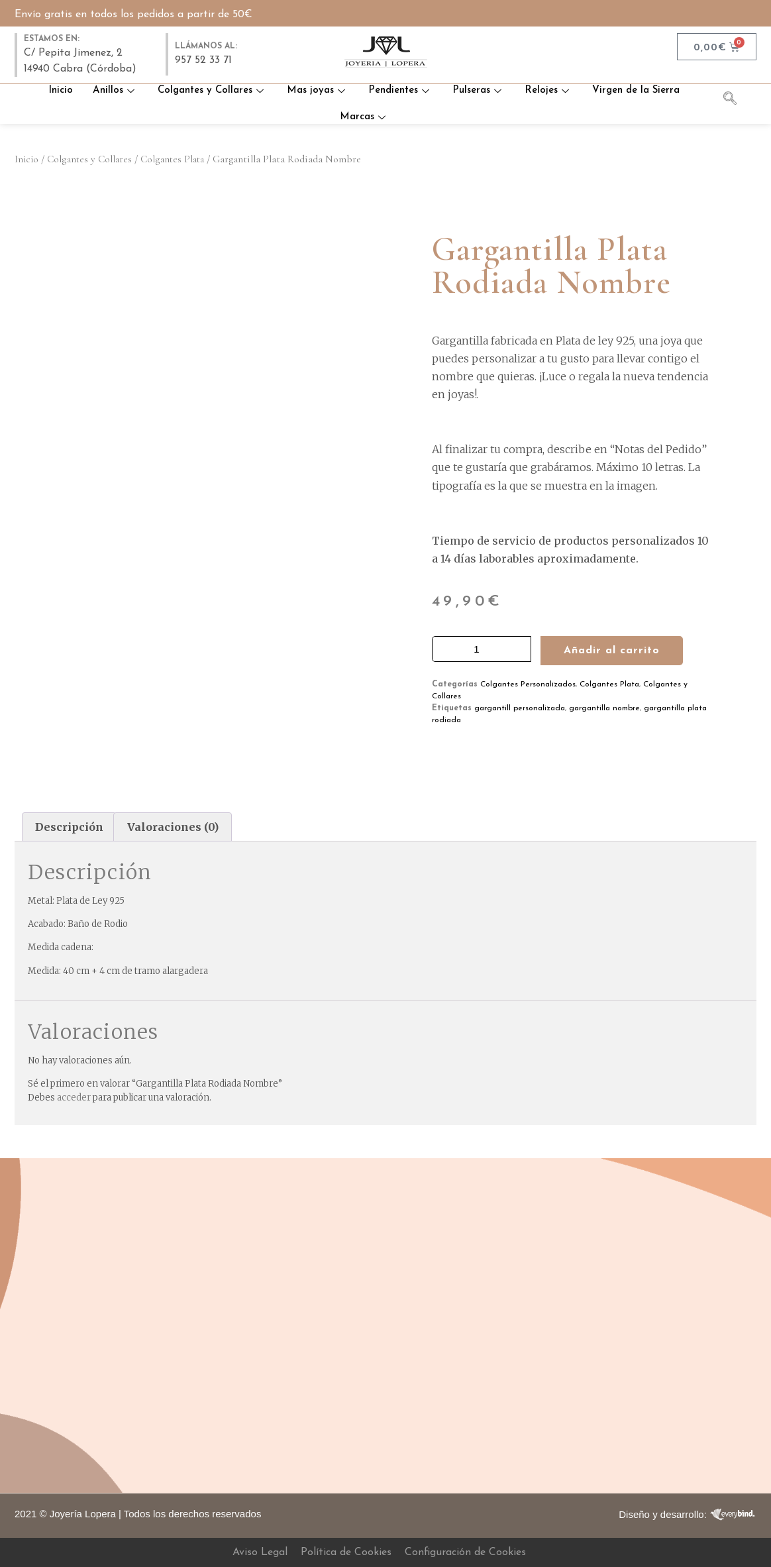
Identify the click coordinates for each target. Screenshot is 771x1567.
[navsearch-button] (736, 100)
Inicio (60, 90)
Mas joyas (317, 90)
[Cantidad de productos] (481, 649)
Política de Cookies (346, 1552)
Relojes (548, 90)
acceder (74, 1097)
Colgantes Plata (172, 159)
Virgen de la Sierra (636, 90)
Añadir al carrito (612, 650)
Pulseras (478, 90)
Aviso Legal (259, 1552)
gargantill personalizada (519, 708)
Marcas (364, 117)
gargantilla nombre (604, 708)
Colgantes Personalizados (528, 684)
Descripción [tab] (69, 827)
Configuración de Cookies (465, 1552)
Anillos (115, 90)
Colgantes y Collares (212, 90)
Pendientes (400, 90)
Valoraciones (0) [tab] (173, 827)
